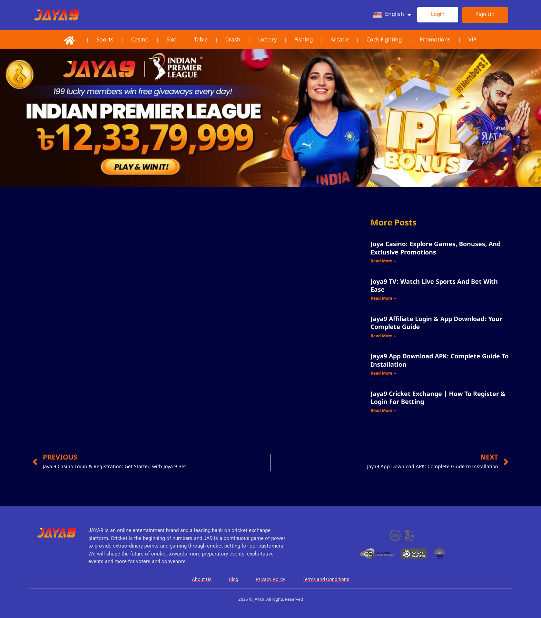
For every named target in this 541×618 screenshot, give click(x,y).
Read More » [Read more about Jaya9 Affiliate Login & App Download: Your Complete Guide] (383, 336)
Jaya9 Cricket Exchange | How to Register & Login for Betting (438, 398)
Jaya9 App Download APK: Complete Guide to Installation (440, 361)
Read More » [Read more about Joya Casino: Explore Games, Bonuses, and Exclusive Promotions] (383, 261)
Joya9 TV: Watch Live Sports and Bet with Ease (434, 286)
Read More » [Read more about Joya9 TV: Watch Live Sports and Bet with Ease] (383, 298)
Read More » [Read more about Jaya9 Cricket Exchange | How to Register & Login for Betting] (383, 411)
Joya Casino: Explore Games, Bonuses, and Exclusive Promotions (436, 248)
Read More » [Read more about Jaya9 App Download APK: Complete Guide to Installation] (383, 373)
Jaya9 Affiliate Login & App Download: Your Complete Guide (436, 323)
